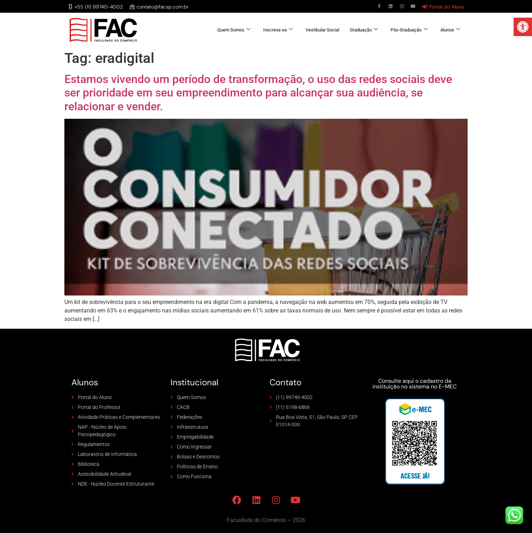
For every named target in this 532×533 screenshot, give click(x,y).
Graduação (364, 30)
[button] (523, 27)
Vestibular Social (322, 30)
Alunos (450, 30)
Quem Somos (233, 30)
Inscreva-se (278, 30)
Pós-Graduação (409, 30)
